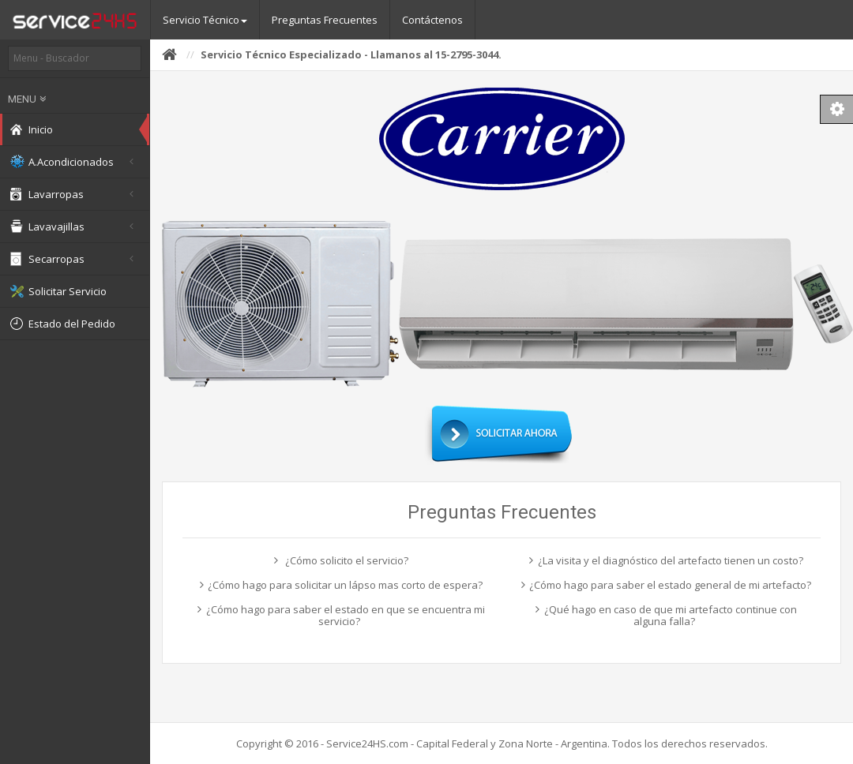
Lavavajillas (74, 226)
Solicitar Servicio (58, 291)
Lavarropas (74, 194)
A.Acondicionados (74, 162)
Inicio (31, 129)
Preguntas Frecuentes (325, 20)
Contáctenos (432, 20)
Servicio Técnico (205, 20)
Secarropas (74, 259)
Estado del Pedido (62, 323)
